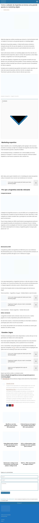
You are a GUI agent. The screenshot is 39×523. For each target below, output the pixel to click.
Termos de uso (4, 516)
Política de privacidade (5, 514)
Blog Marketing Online (11, 389)
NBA (14, 347)
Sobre (2, 520)
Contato (2, 519)
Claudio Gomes (6, 9)
